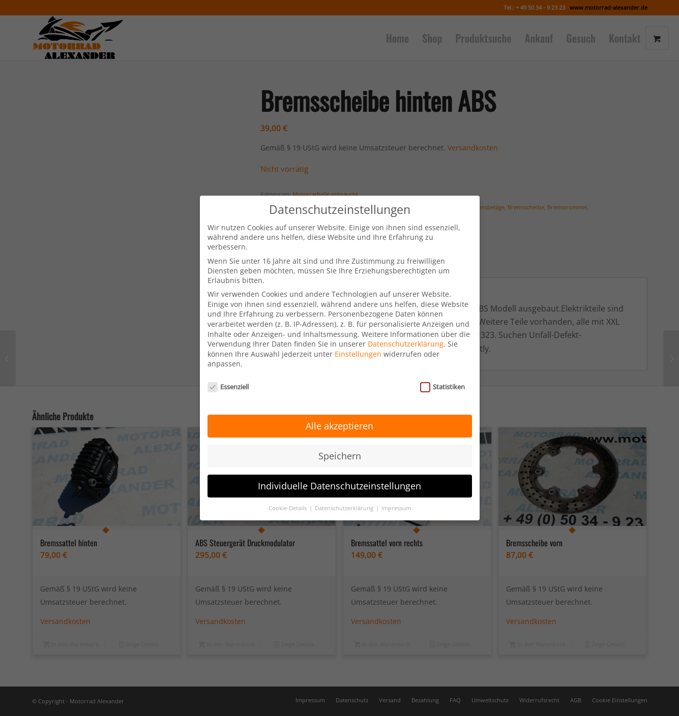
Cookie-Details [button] (288, 492)
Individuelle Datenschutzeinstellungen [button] (339, 471)
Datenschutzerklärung (406, 329)
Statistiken (442, 372)
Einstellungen (358, 339)
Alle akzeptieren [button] (339, 411)
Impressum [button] (396, 492)
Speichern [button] (339, 441)
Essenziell (228, 372)
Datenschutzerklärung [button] (345, 492)
